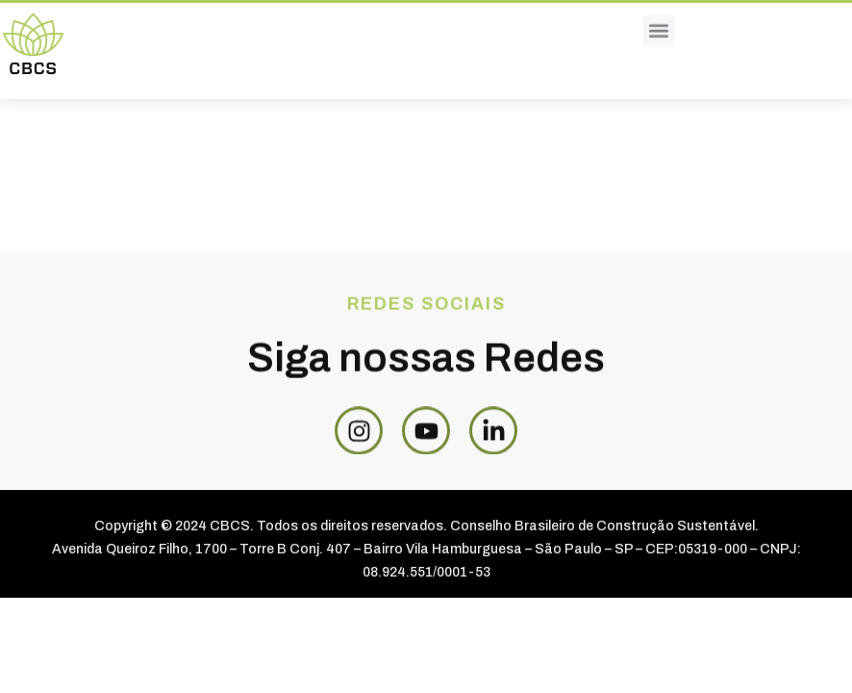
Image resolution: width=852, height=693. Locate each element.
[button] (659, 22)
